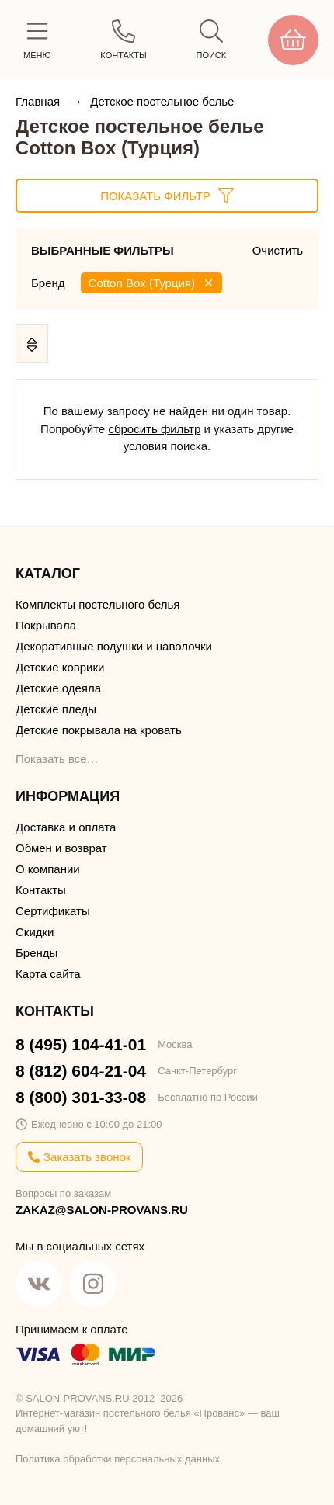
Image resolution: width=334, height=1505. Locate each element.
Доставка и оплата (66, 827)
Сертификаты (53, 910)
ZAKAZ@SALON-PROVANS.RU (102, 1209)
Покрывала (46, 625)
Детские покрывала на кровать (99, 730)
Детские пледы (56, 709)
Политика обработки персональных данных (118, 1459)
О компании (48, 869)
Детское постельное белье (162, 101)
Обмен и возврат (61, 848)
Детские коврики (60, 667)
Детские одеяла (58, 688)
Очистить (277, 250)
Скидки (35, 931)
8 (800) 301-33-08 (81, 1097)
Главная (39, 101)
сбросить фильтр (154, 428)
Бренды (36, 952)
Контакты (41, 889)
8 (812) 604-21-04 (81, 1071)
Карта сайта (48, 973)
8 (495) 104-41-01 (81, 1044)
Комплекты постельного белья (97, 604)
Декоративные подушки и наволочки (114, 646)
